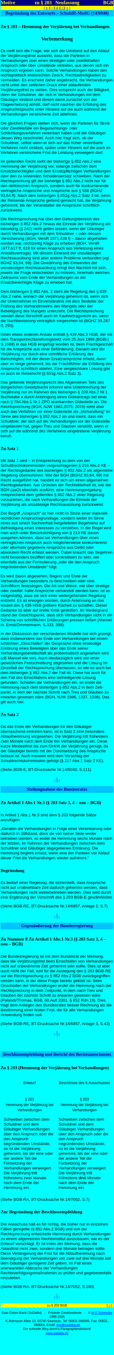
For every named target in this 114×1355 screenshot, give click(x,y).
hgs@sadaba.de (68, 1325)
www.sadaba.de (57, 1333)
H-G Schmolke (101, 1312)
